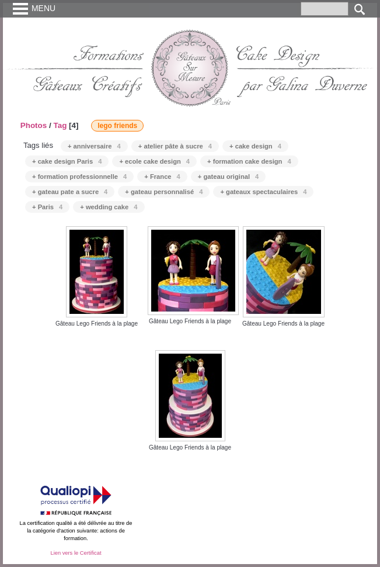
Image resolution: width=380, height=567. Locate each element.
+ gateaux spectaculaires (263, 191)
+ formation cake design (249, 161)
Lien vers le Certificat (75, 553)
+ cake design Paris (67, 161)
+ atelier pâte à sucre (175, 146)
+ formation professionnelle (79, 176)
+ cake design (255, 146)
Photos (33, 125)
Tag (60, 125)
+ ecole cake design (154, 161)
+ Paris (47, 206)
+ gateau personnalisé (164, 191)
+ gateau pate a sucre (69, 191)
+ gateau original (228, 176)
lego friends (117, 126)
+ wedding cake (108, 206)
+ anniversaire (94, 146)
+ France (162, 176)
